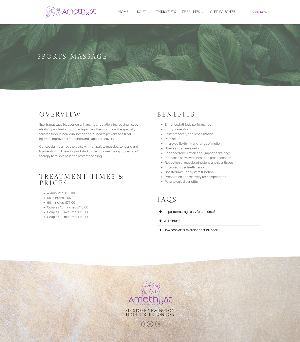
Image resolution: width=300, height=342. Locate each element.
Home (123, 12)
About (142, 12)
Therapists (166, 12)
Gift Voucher (222, 12)
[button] (142, 12)
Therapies (193, 12)
